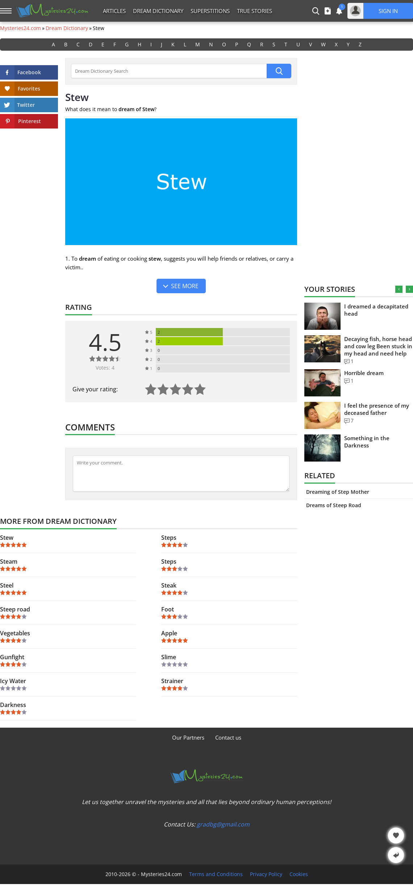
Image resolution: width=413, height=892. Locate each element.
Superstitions (210, 10)
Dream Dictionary (158, 10)
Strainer (172, 681)
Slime (168, 657)
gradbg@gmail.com (223, 824)
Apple (169, 633)
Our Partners (188, 737)
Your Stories (329, 289)
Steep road (15, 609)
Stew (6, 538)
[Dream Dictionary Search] (169, 71)
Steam (8, 561)
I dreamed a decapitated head (376, 310)
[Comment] (181, 473)
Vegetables (15, 633)
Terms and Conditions (216, 874)
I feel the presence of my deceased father (376, 409)
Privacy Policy (266, 874)
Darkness (13, 705)
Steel (6, 585)
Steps (168, 538)
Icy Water (13, 681)
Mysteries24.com (20, 28)
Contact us (228, 737)
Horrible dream (364, 372)
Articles (114, 10)
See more (185, 286)
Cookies (298, 874)
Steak (168, 585)
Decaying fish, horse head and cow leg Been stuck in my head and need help (378, 346)
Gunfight (12, 657)
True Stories (254, 10)
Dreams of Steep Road (333, 505)
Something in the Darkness (366, 441)
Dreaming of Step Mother (337, 491)
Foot (167, 609)
